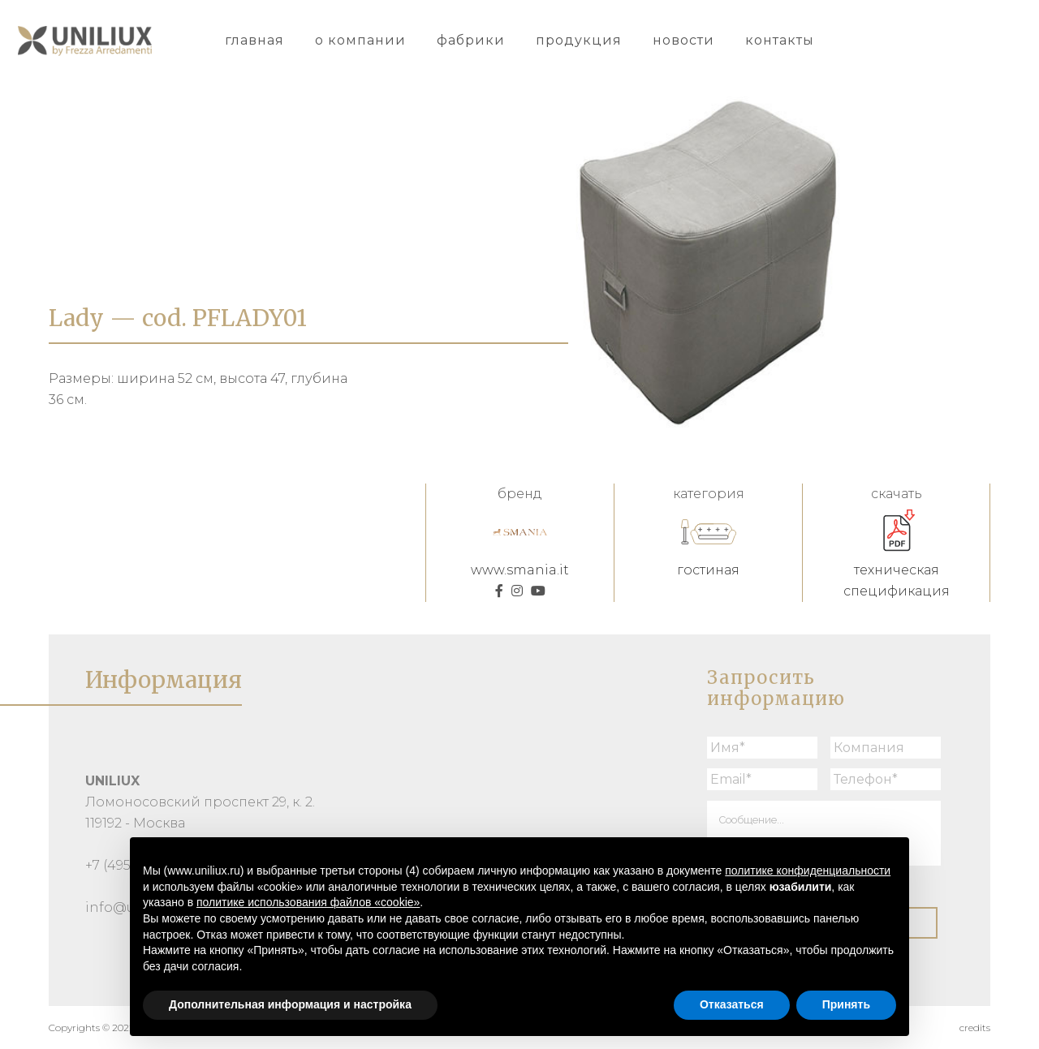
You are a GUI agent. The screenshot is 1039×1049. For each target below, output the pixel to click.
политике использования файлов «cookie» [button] (308, 902)
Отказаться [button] (732, 1004)
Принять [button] (846, 1004)
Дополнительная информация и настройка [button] (290, 1004)
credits (974, 1027)
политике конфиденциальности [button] (807, 870)
